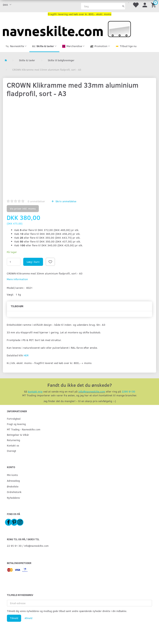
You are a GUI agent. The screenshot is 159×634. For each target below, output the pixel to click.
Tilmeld (14, 618)
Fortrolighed (13, 418)
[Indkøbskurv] (154, 4)
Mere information (17, 279)
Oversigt (11, 450)
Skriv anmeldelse (65, 201)
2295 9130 (128, 391)
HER (26, 355)
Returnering (13, 440)
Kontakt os (13, 445)
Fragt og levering (16, 424)
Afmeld (28, 618)
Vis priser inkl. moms (23, 208)
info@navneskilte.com (91, 391)
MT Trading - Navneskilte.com (23, 429)
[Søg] (123, 6)
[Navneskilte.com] (67, 28)
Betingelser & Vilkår (18, 434)
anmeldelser (36, 201)
